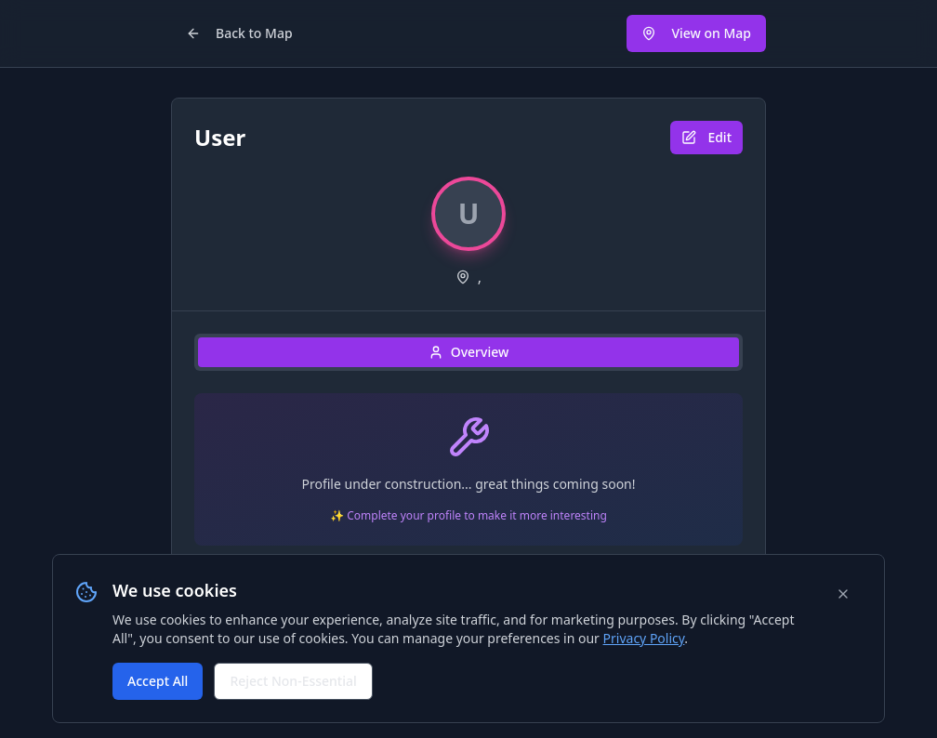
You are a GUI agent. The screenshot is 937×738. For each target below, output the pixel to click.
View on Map (696, 33)
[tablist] (468, 352)
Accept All (157, 681)
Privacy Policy (644, 638)
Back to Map (239, 33)
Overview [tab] (469, 352)
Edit (706, 137)
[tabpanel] (468, 476)
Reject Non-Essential (293, 681)
